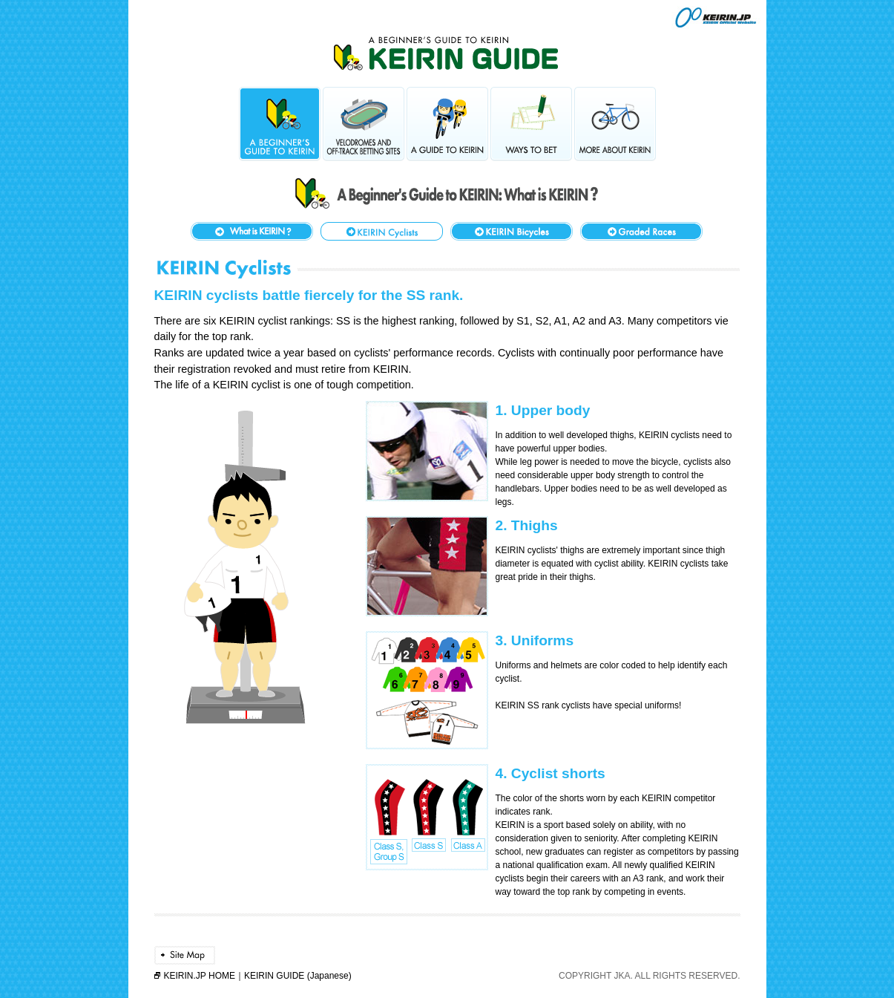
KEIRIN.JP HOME (199, 976)
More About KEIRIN (615, 124)
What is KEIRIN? (252, 231)
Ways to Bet (531, 124)
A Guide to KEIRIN (447, 124)
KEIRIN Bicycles (511, 231)
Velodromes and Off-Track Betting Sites (363, 124)
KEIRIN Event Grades (641, 231)
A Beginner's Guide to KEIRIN (280, 124)
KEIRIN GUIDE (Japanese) (298, 976)
